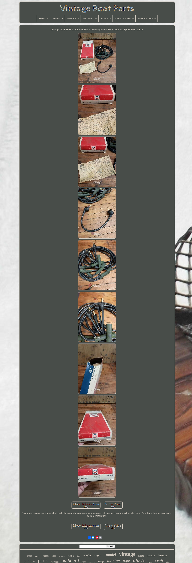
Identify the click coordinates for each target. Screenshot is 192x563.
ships (78, 556)
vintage (127, 554)
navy (37, 556)
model (111, 554)
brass (29, 556)
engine (87, 555)
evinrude (62, 556)
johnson (151, 555)
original (45, 556)
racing (71, 555)
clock (54, 556)
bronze (162, 555)
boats (141, 556)
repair (98, 555)
